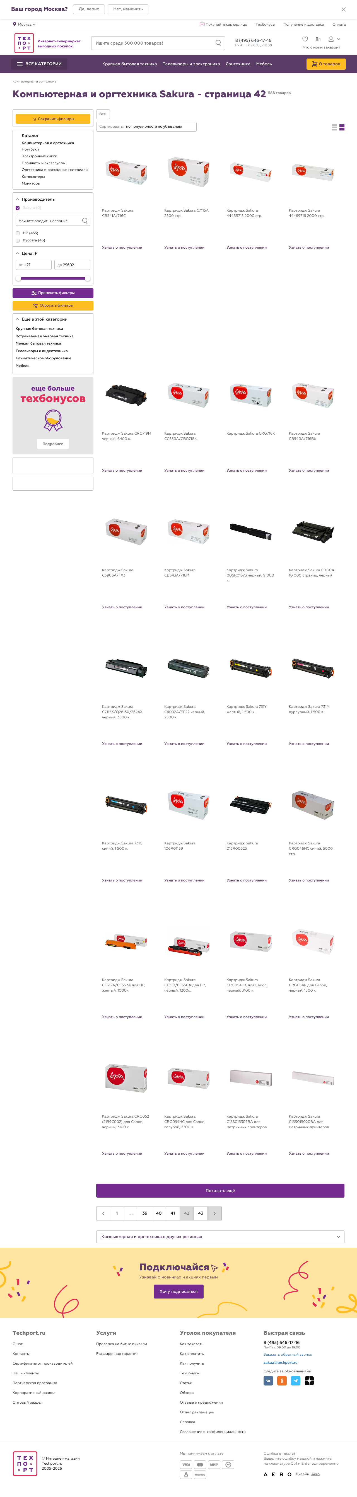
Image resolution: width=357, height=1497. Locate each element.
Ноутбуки (31, 149)
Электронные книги (40, 156)
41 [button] (173, 1213)
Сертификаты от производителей (43, 1364)
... (130, 1213)
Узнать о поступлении (122, 247)
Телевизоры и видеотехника (42, 351)
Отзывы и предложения (201, 1403)
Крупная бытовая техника (40, 328)
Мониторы (31, 183)
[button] (89, 9)
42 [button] (186, 1213)
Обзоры (187, 1393)
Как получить (192, 1364)
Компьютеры (34, 177)
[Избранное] (304, 40)
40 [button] (158, 1213)
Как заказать (191, 1344)
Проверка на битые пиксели (121, 1344)
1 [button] (117, 1213)
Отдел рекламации (197, 1412)
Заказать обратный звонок (288, 1355)
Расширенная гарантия (117, 1354)
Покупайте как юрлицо (226, 25)
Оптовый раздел (28, 1403)
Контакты (21, 1354)
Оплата (339, 25)
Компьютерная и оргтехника (48, 143)
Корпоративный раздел (34, 1393)
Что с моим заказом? (321, 47)
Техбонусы (265, 25)
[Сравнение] (317, 40)
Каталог (31, 135)
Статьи (186, 1383)
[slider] (18, 278)
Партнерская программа (35, 1383)
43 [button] (200, 1213)
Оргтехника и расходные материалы (55, 170)
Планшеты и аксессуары (44, 163)
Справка (187, 1422)
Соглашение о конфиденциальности (213, 1432)
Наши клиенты (26, 1373)
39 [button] (144, 1213)
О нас (18, 1344)
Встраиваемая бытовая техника (45, 336)
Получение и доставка (304, 25)
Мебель (23, 366)
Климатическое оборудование (44, 358)
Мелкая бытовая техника (39, 343)
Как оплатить (192, 1354)
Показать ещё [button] (220, 1190)
